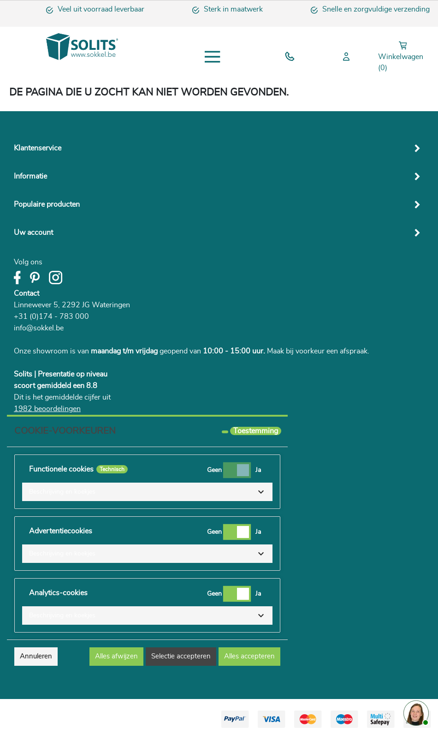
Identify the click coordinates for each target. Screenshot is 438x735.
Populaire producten (47, 204)
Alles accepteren (249, 656)
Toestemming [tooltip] (255, 431)
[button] (147, 492)
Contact (26, 293)
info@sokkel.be (39, 328)
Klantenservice (37, 148)
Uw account (33, 232)
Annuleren (36, 656)
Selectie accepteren (181, 656)
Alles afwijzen (116, 656)
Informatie (30, 176)
